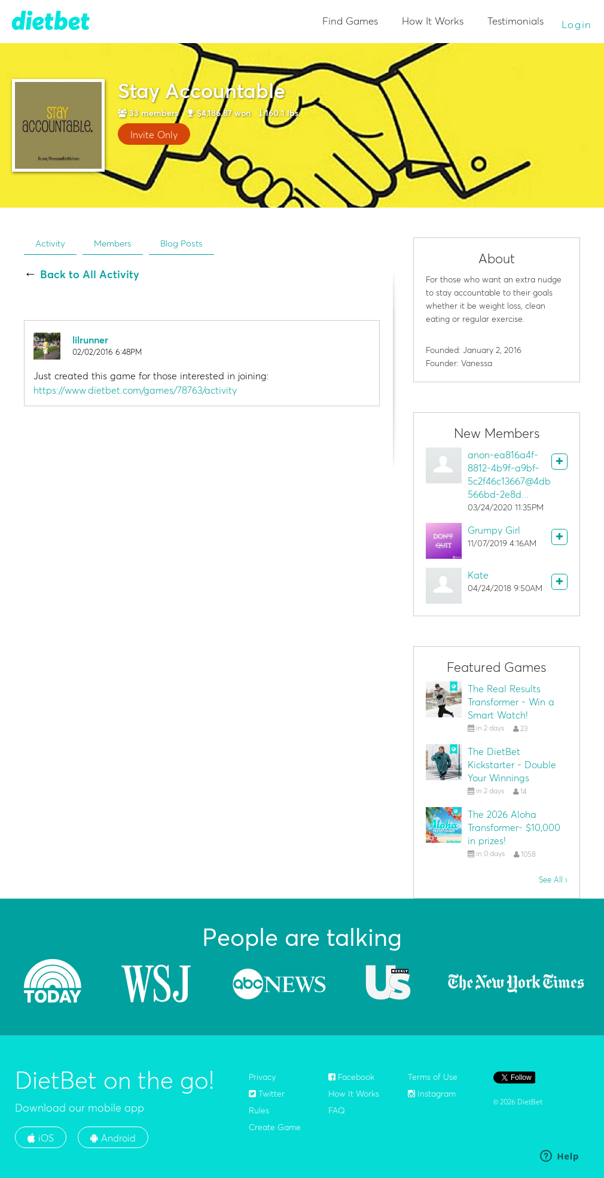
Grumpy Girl (494, 530)
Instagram (432, 1093)
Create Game (275, 1127)
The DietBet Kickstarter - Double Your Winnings (512, 764)
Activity (50, 243)
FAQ (336, 1110)
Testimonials (515, 20)
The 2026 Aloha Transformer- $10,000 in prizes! (514, 827)
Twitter (267, 1093)
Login (577, 24)
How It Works (432, 20)
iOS (41, 1138)
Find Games (350, 20)
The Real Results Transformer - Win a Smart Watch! (511, 702)
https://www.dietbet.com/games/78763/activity (135, 390)
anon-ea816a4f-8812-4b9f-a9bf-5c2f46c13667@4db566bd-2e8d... (509, 474)
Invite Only (154, 135)
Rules (259, 1110)
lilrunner (90, 340)
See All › (553, 879)
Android (113, 1138)
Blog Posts (181, 243)
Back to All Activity (89, 274)
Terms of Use (432, 1077)
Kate (478, 575)
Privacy (262, 1077)
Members (113, 243)
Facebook (351, 1077)
